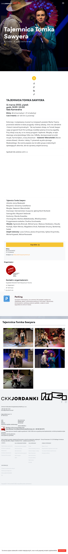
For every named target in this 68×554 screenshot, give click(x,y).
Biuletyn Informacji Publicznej (15, 427)
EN (2, 475)
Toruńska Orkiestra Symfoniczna (49, 450)
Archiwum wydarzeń (5, 448)
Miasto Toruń (45, 446)
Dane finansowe (32, 453)
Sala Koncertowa (18, 448)
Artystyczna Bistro (46, 453)
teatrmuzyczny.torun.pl (12, 293)
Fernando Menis (32, 457)
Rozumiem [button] (62, 550)
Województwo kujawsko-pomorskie (49, 448)
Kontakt (30, 462)
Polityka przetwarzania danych (8, 468)
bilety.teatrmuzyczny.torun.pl (21, 254)
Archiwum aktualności (6, 453)
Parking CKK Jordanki (6, 455)
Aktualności (4, 450)
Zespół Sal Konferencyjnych (21, 453)
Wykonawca (31, 460)
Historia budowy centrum (34, 448)
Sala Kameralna (18, 450)
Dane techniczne (32, 455)
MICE (16, 457)
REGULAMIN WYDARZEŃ (6, 473)
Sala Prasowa (18, 455)
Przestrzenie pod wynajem (20, 446)
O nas (30, 446)
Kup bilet (35, 245)
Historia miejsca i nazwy (34, 450)
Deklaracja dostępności (6, 470)
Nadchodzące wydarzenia (6, 446)
